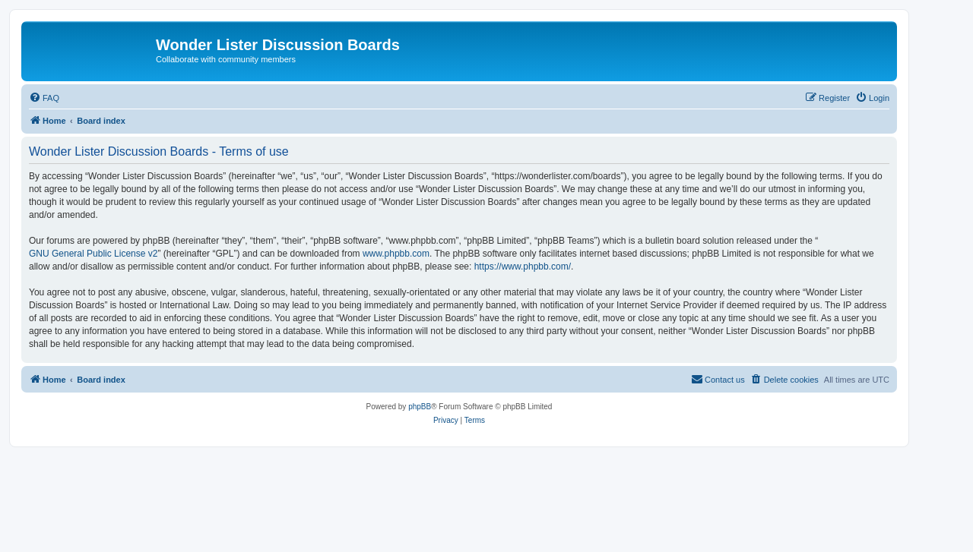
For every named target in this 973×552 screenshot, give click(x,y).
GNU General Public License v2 (93, 253)
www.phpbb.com (396, 253)
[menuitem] (44, 98)
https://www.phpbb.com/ (522, 266)
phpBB (419, 406)
